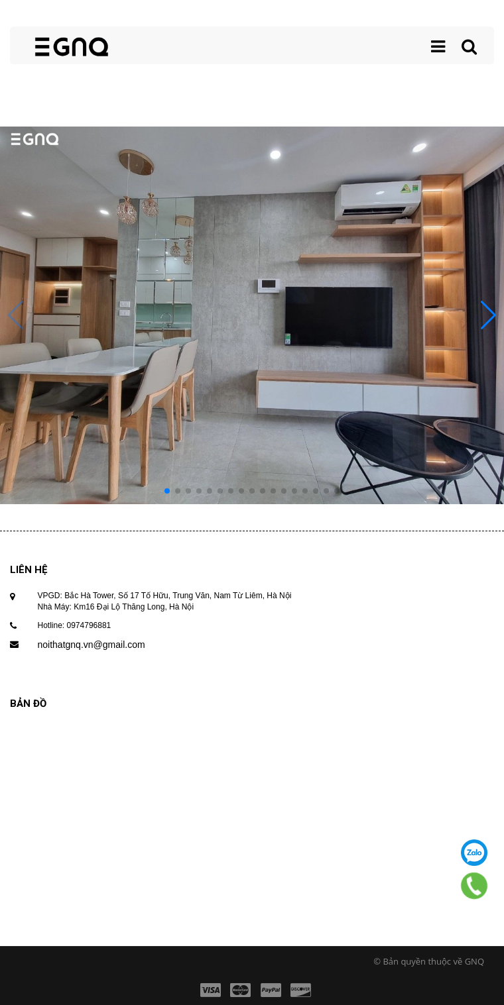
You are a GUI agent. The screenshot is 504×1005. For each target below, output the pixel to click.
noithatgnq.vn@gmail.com (91, 644)
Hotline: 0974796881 (74, 625)
